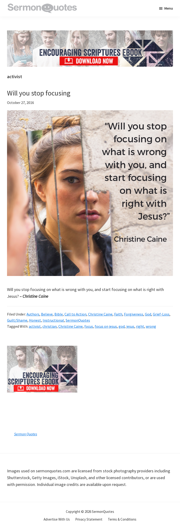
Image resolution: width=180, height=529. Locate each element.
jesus (130, 326)
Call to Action (75, 314)
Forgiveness (133, 314)
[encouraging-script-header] (90, 34)
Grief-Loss (161, 314)
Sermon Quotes (25, 434)
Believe (47, 314)
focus (88, 326)
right (140, 326)
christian (49, 326)
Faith (118, 314)
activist (35, 326)
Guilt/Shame (17, 320)
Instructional (53, 320)
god (122, 326)
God (148, 314)
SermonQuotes (78, 320)
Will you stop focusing (38, 92)
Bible (58, 314)
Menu (168, 8)
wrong (151, 326)
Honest (35, 320)
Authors (32, 314)
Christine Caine (100, 314)
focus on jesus (106, 326)
